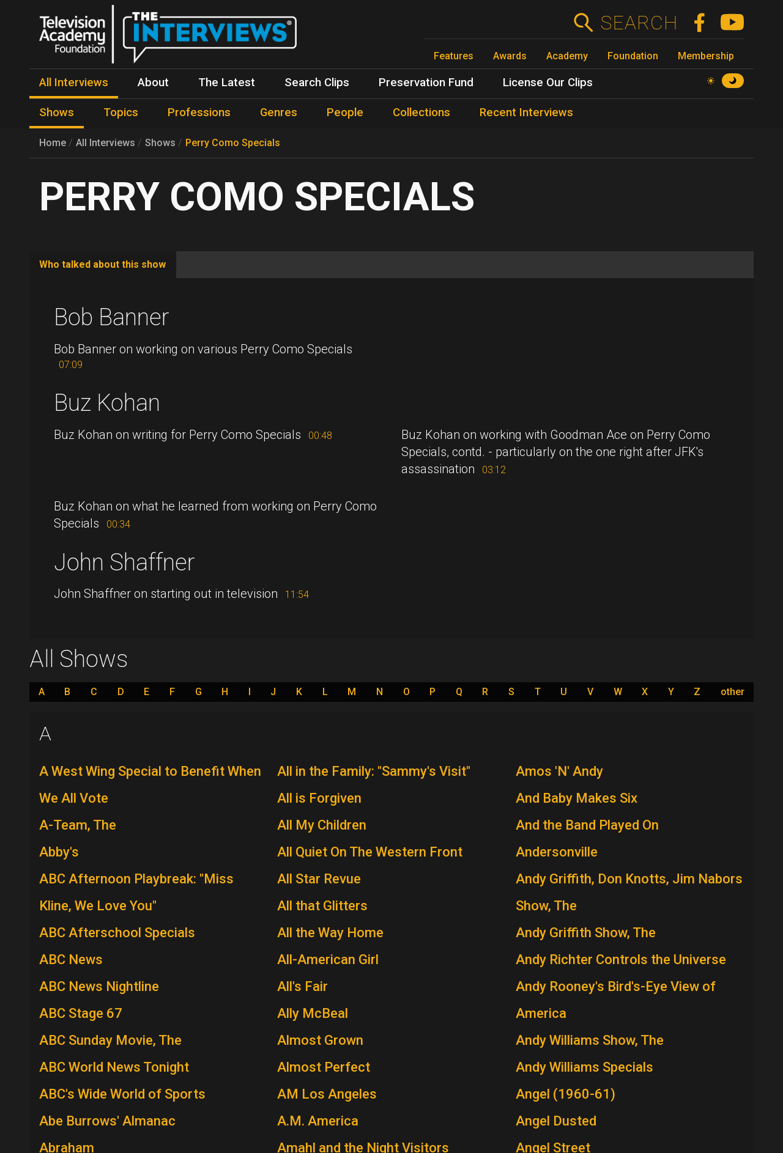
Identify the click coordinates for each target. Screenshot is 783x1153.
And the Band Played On (587, 825)
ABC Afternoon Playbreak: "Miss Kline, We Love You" (136, 892)
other (732, 692)
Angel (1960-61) (565, 1094)
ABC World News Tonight (114, 1067)
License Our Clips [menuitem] (548, 82)
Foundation (632, 56)
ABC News (71, 959)
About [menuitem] (153, 82)
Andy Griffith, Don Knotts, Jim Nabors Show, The (629, 892)
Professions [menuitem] (199, 112)
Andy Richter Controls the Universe (621, 959)
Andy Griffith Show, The (586, 932)
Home (52, 143)
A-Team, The (77, 825)
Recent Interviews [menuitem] (526, 112)
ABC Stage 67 (80, 1013)
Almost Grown (320, 1040)
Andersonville (557, 852)
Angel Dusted (556, 1121)
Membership (706, 56)
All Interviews (105, 143)
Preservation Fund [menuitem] (426, 82)
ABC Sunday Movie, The (110, 1040)
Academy (567, 56)
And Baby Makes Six (576, 798)
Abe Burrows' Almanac (107, 1121)
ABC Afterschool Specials (117, 932)
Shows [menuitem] (56, 112)
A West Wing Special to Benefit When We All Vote (150, 785)
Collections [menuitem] (421, 112)
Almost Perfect (323, 1067)
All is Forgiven (319, 798)
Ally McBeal (312, 1013)
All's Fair (302, 986)
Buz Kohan (107, 402)
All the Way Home (330, 932)
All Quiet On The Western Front (369, 852)
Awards (510, 56)
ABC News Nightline (99, 986)
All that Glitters (322, 905)
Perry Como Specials (232, 143)
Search (639, 22)
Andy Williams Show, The (590, 1040)
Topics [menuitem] (120, 112)
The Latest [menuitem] (226, 82)
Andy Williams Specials (584, 1067)
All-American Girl (328, 959)
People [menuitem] (345, 112)
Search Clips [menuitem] (316, 82)
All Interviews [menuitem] (73, 82)
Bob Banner (111, 317)
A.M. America (317, 1121)
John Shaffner (124, 562)
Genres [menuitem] (278, 112)
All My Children (321, 825)
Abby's (59, 852)
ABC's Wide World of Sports (122, 1094)
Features (453, 56)
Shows (160, 143)
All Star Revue (319, 878)
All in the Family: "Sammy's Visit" (373, 771)
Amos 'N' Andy (559, 771)
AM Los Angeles (327, 1094)
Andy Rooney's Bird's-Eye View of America (616, 1000)
